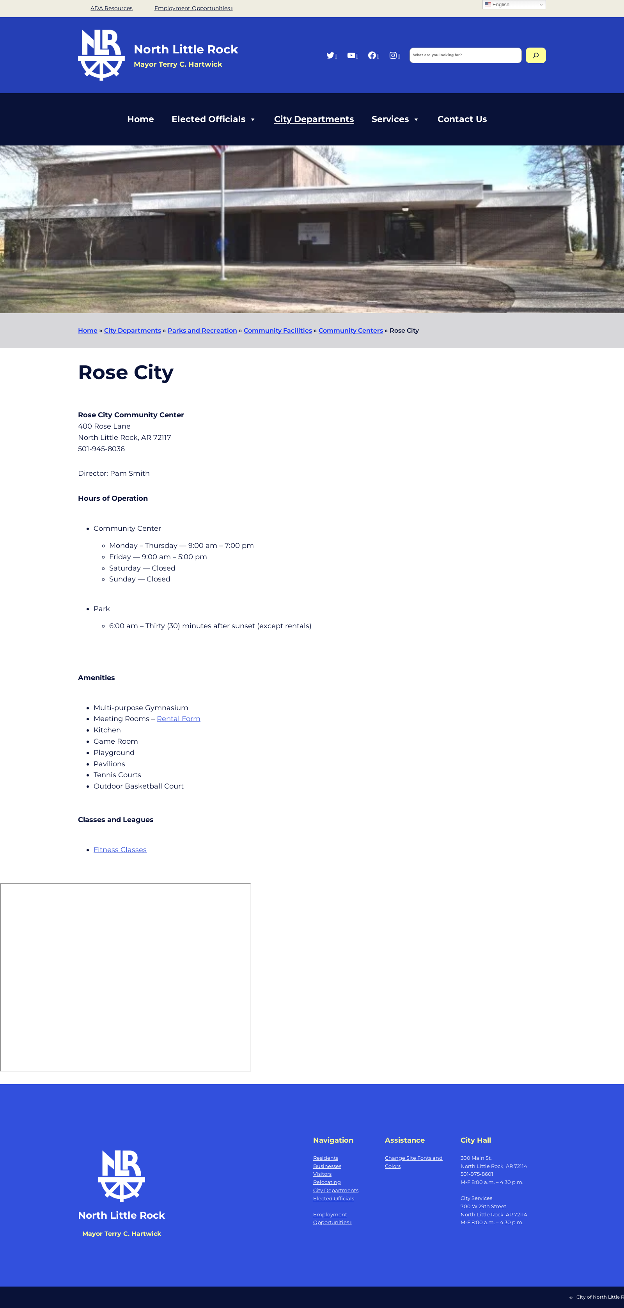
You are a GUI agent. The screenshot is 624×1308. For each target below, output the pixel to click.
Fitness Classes (120, 849)
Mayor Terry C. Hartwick (121, 1233)
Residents (325, 1158)
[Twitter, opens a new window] (332, 55)
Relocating (327, 1182)
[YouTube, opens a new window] (353, 55)
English (497, 5)
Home (140, 119)
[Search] (536, 55)
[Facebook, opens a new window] (373, 55)
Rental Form (178, 718)
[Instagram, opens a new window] (394, 55)
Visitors (322, 1174)
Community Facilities (278, 330)
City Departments (314, 119)
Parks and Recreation (202, 330)
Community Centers (351, 330)
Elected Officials (214, 119)
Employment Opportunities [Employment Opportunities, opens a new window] (193, 8)
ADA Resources (111, 8)
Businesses (327, 1166)
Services (396, 119)
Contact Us (462, 119)
